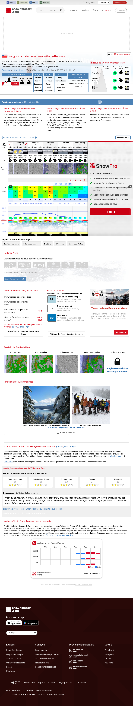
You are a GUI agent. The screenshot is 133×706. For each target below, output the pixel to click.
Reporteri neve (42, 662)
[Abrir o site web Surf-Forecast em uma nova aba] (11, 2)
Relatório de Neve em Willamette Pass (23, 332)
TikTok (107, 658)
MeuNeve (10, 671)
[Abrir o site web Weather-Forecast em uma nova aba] (44, 2)
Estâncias (6, 70)
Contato (52, 682)
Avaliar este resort (11, 513)
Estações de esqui (14, 650)
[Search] (61, 10)
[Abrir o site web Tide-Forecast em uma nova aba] (33, 2)
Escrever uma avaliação (33, 513)
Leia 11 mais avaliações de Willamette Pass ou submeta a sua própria (32, 509)
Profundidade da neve (60, 82)
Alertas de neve (38, 79)
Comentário (81, 682)
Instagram (109, 654)
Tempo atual (48, 85)
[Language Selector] (21, 633)
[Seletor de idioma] (104, 2)
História (38, 90)
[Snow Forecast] (18, 10)
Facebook (109, 650)
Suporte (41, 682)
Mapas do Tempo (14, 654)
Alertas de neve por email (47, 654)
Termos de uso (17, 694)
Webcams (49, 90)
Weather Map (116, 456)
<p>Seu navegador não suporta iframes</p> (66, 560)
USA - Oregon (19, 70)
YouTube (108, 662)
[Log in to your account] (121, 10)
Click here (8, 462)
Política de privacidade (36, 694)
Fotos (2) (78, 86)
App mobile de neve (44, 658)
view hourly (123, 137)
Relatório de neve (48, 79)
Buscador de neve (38, 85)
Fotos (95, 10)
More (3, 169)
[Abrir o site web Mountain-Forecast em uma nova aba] (22, 2)
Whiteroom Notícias (15, 662)
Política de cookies (56, 694)
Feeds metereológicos (45, 667)
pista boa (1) (23, 327)
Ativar (119, 54)
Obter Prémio (120, 3)
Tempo (73, 10)
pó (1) (14, 327)
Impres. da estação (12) (78, 83)
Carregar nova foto (66, 432)
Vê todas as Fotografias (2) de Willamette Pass (67, 428)
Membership (41, 650)
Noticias (85, 10)
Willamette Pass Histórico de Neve (66, 334)
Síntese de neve (13, 658)
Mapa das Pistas (61, 88)
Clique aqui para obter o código (59, 535)
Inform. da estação (78, 80)
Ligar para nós (65, 682)
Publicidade (29, 682)
